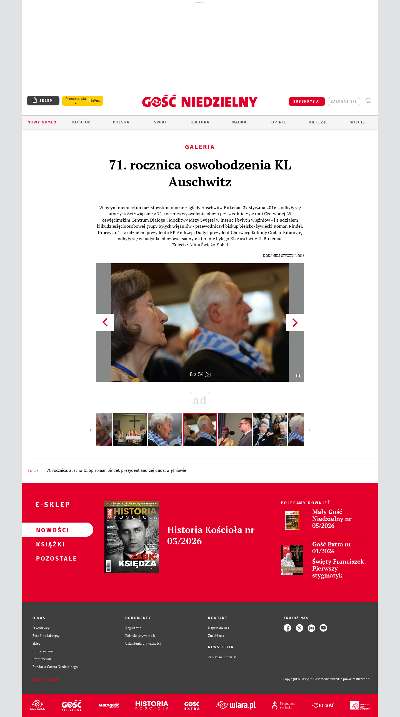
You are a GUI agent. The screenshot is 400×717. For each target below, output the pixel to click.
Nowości (49, 530)
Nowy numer (42, 122)
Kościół (81, 122)
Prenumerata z (76, 101)
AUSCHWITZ (78, 470)
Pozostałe (49, 558)
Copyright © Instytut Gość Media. (306, 679)
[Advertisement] (200, 46)
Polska (121, 122)
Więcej (357, 122)
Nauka (239, 122)
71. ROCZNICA (57, 470)
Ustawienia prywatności (143, 643)
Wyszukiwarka (368, 101)
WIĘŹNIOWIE (176, 470)
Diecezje (318, 122)
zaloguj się (344, 101)
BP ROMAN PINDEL (104, 470)
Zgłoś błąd (45, 679)
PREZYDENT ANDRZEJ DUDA (143, 470)
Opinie (278, 122)
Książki (49, 544)
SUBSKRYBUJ (306, 101)
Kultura (200, 122)
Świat (160, 122)
